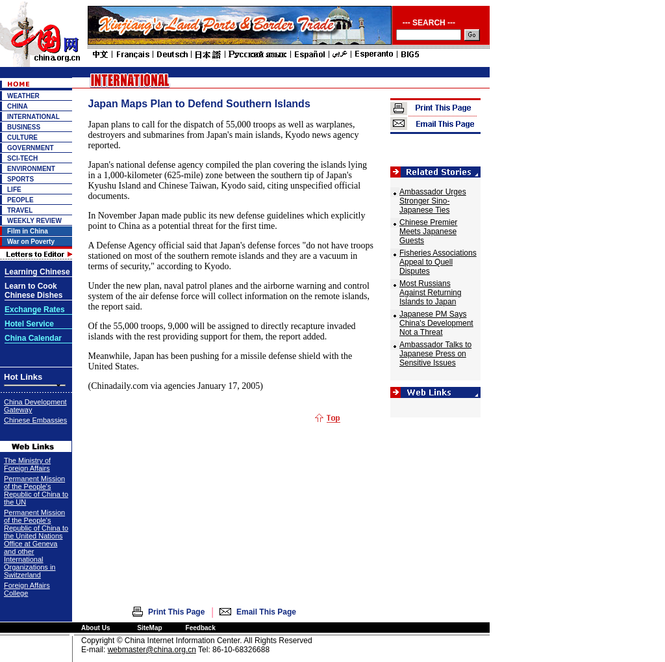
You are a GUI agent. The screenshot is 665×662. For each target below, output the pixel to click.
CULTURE (22, 137)
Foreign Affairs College (27, 589)
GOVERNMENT (30, 148)
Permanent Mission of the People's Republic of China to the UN (36, 490)
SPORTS (20, 179)
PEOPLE (20, 200)
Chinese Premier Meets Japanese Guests (428, 231)
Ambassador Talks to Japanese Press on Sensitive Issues (435, 353)
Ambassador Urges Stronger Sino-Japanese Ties (432, 201)
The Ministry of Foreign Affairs (27, 464)
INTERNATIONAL (33, 116)
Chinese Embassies (35, 420)
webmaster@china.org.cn (152, 649)
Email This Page (266, 611)
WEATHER (23, 95)
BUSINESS (23, 127)
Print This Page (176, 611)
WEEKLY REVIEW (34, 220)
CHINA (17, 106)
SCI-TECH (22, 158)
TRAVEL (19, 210)
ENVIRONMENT (31, 168)
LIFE (14, 189)
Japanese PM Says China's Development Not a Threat (436, 323)
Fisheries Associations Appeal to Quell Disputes (438, 262)
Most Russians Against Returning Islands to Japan (430, 292)
